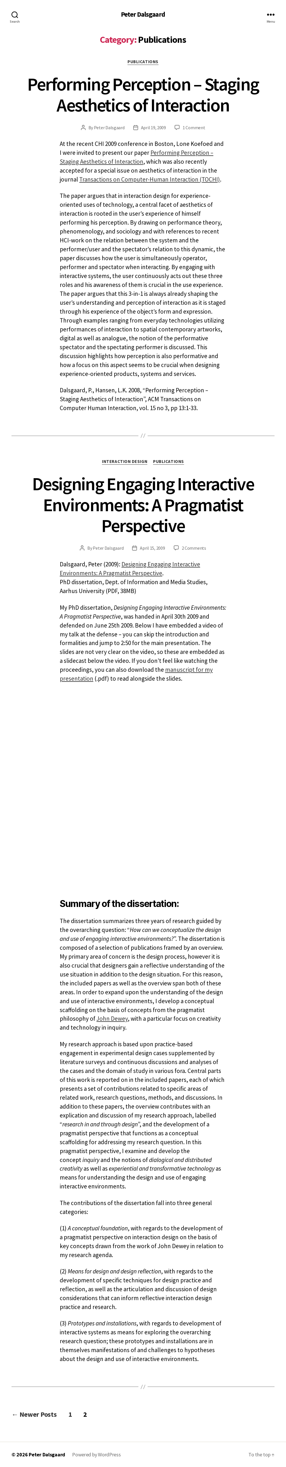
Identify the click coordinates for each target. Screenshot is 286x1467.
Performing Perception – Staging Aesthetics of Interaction (143, 94)
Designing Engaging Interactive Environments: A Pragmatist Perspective (143, 504)
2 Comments (194, 548)
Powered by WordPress (96, 1454)
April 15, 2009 (152, 548)
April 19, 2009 (153, 127)
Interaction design (124, 461)
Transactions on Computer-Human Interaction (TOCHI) (149, 179)
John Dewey (112, 1018)
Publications (143, 61)
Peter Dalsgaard (143, 14)
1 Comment (194, 127)
